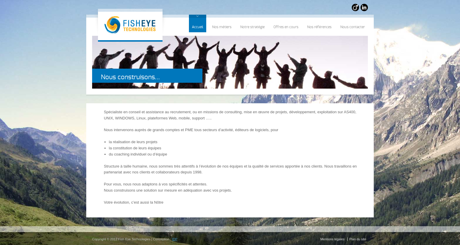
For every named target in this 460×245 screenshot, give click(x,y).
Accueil (197, 27)
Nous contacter (352, 27)
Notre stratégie (252, 27)
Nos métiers (221, 27)
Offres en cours (285, 27)
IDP (174, 239)
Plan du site (357, 239)
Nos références (319, 27)
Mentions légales (332, 239)
